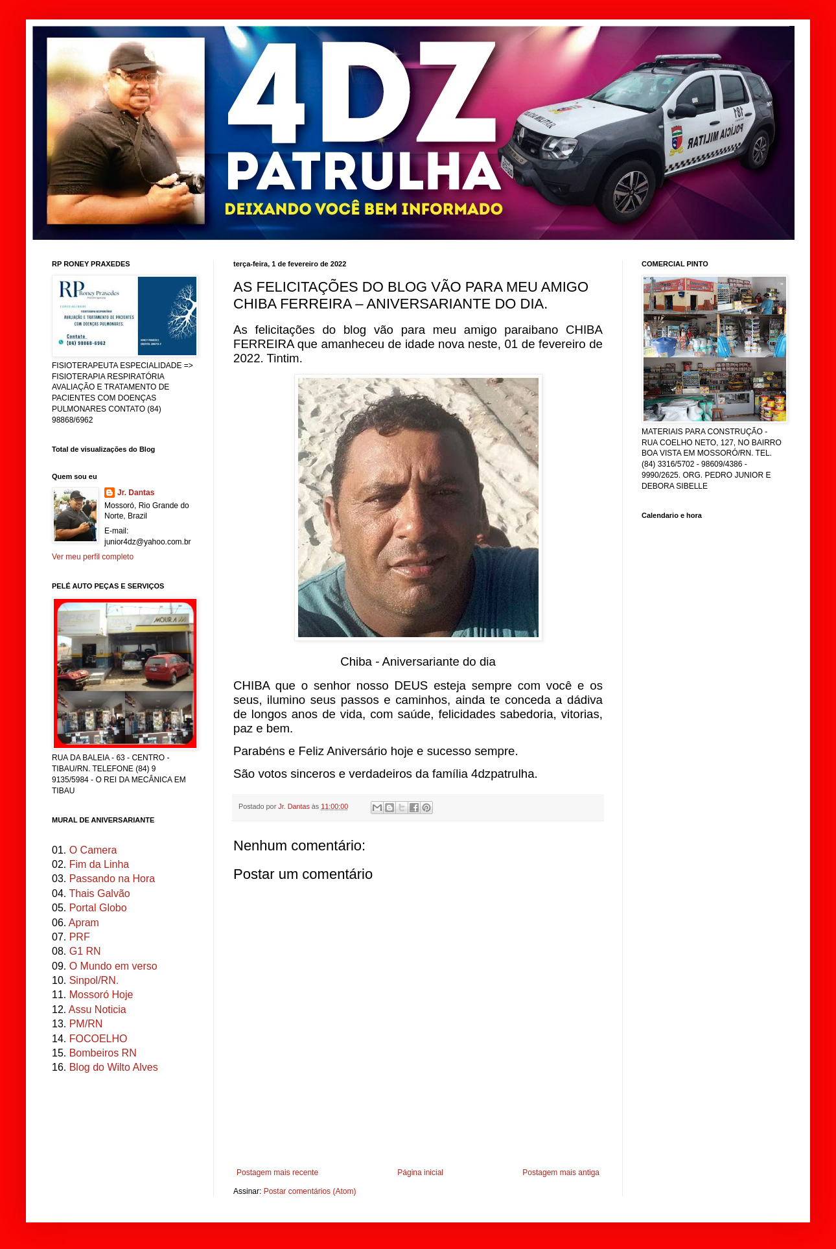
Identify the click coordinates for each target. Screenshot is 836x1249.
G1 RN (85, 951)
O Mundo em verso (113, 966)
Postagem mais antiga (560, 1172)
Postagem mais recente (277, 1172)
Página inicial (420, 1172)
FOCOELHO (98, 1038)
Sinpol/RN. (94, 980)
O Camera (93, 850)
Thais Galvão (99, 893)
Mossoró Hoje (101, 994)
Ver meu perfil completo (93, 556)
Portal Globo (98, 907)
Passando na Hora (112, 878)
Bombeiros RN (103, 1052)
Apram (84, 922)
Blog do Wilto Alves (113, 1067)
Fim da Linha (99, 864)
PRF (79, 936)
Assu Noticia (97, 1009)
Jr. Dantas (295, 806)
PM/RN (86, 1023)
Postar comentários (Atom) (310, 1191)
